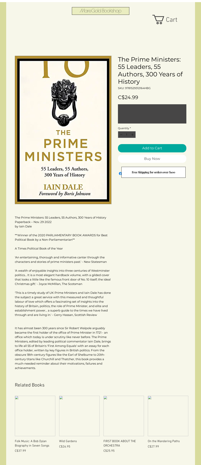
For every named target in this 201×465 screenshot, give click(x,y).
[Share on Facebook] (120, 173)
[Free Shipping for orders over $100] (153, 172)
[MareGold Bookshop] (100, 11)
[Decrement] (121, 134)
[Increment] (132, 134)
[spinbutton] (126, 134)
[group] (101, 429)
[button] (169, 19)
